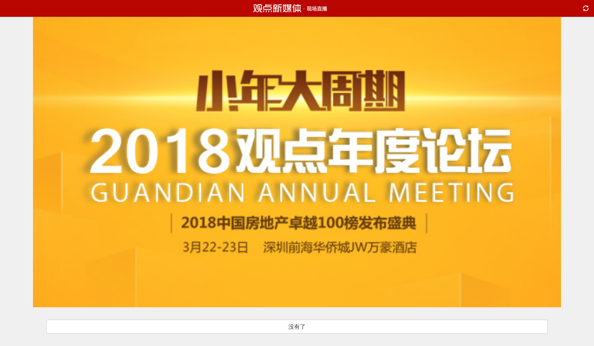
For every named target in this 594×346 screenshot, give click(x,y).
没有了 (297, 326)
